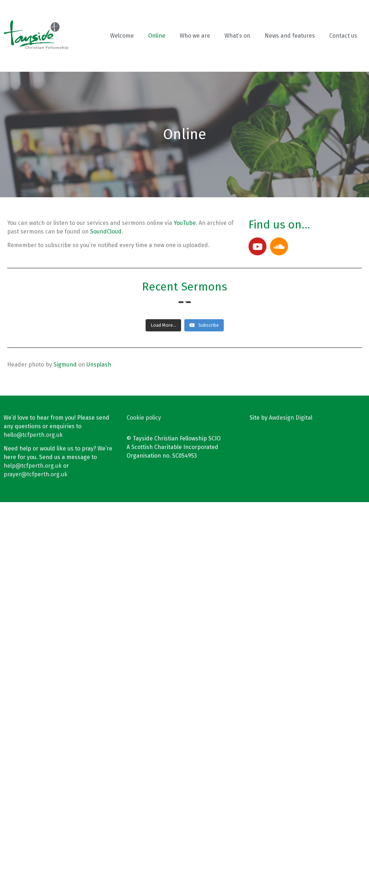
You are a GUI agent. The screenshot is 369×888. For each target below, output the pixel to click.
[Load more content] (163, 711)
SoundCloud (106, 231)
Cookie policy (144, 803)
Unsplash (98, 750)
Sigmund (65, 750)
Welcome (122, 35)
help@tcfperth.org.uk (33, 851)
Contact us (343, 35)
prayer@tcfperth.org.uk (35, 860)
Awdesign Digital (290, 803)
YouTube (185, 222)
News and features (290, 35)
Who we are (195, 35)
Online (156, 35)
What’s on (237, 35)
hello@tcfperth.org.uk (33, 820)
